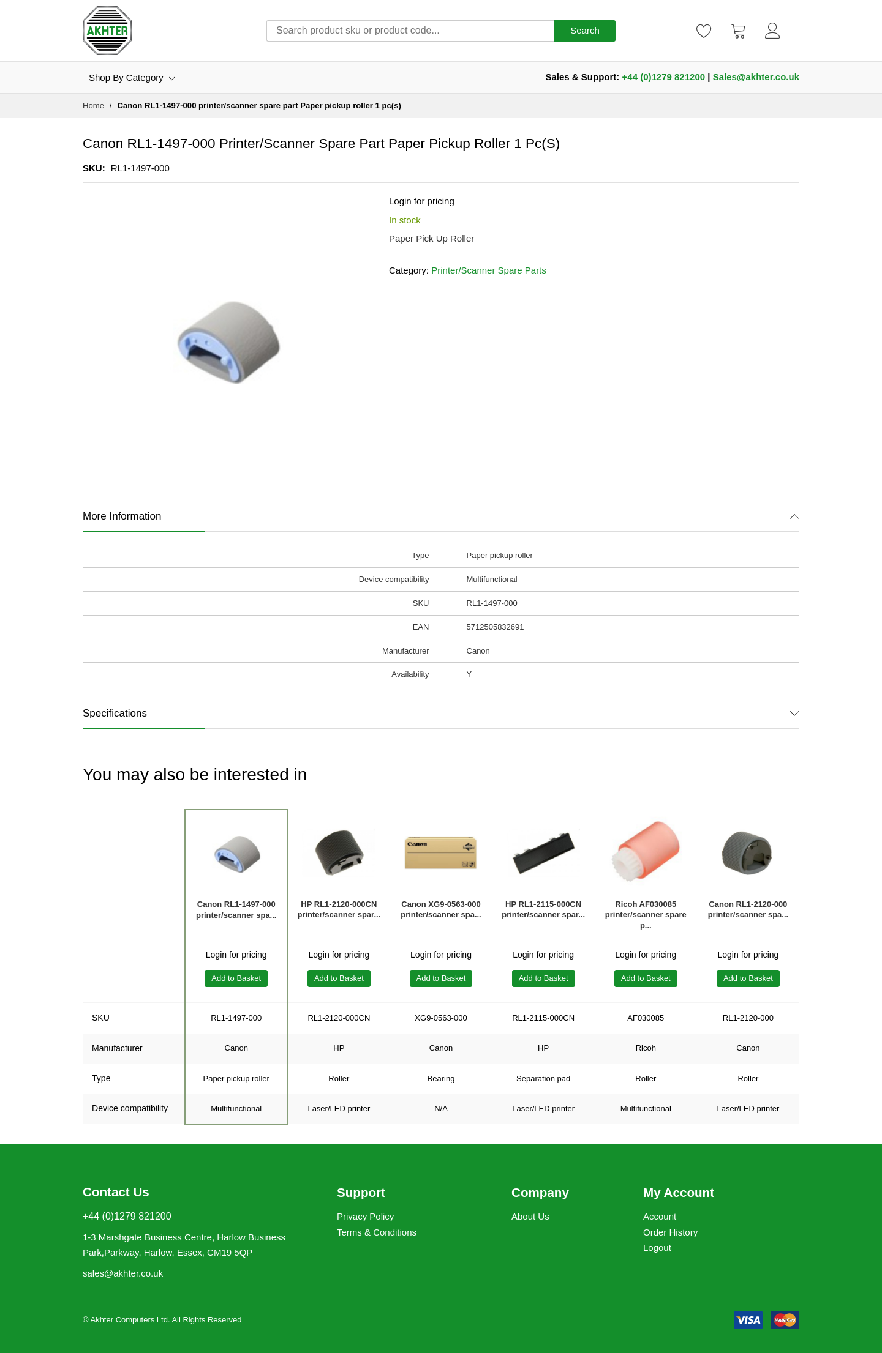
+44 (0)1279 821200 (664, 77)
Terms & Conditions (377, 1232)
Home (93, 105)
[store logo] (107, 30)
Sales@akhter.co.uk (756, 77)
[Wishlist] (704, 30)
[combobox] (410, 31)
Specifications (115, 713)
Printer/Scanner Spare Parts (488, 270)
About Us (530, 1216)
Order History (670, 1232)
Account (659, 1216)
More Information (122, 516)
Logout (657, 1247)
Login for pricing (421, 201)
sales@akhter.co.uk (123, 1273)
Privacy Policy (365, 1216)
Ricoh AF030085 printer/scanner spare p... (646, 915)
